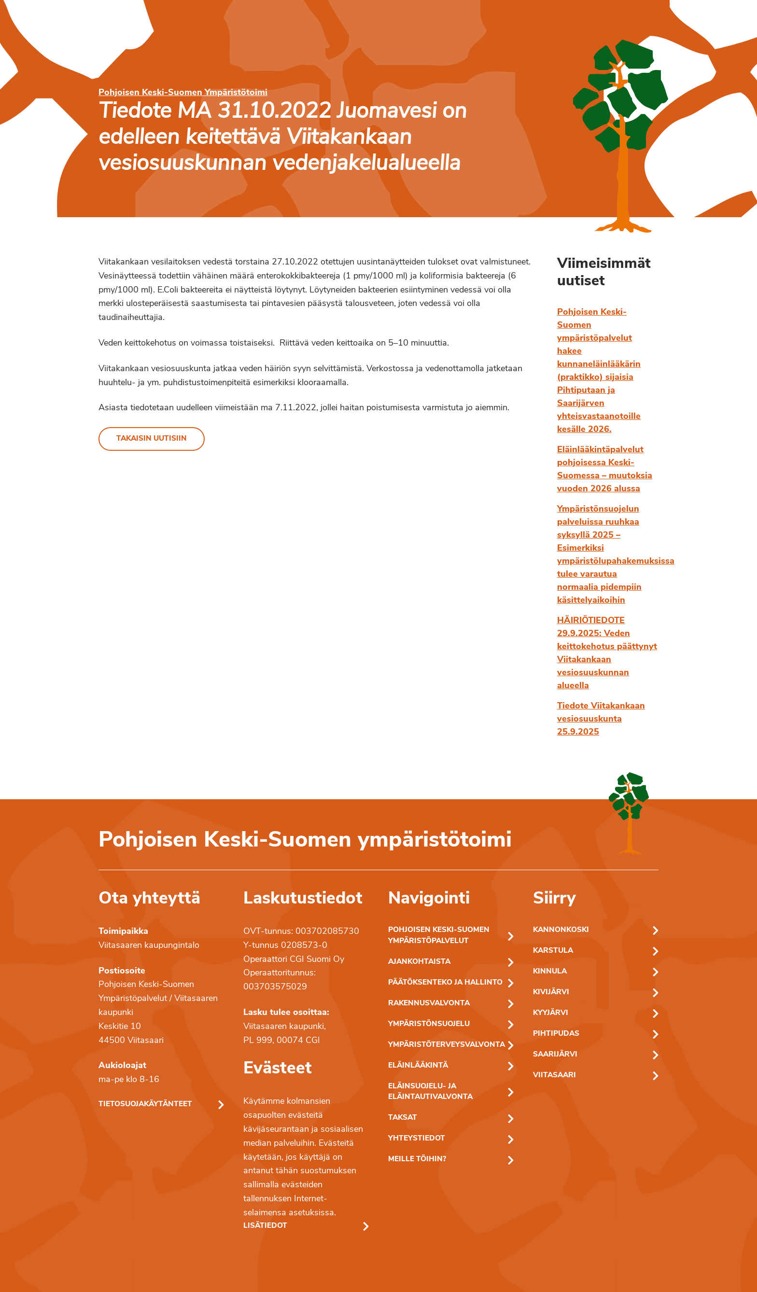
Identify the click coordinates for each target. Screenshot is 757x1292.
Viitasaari (554, 1075)
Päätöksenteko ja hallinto (445, 982)
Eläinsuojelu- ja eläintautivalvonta (430, 1092)
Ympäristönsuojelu (429, 1024)
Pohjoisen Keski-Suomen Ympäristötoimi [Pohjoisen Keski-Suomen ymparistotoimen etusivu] (182, 92)
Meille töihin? (417, 1159)
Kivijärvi (551, 992)
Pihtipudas (556, 1034)
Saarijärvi (555, 1054)
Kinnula (550, 971)
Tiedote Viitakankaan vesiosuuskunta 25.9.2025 (601, 719)
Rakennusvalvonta (429, 1003)
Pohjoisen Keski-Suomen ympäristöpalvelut (439, 936)
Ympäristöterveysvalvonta (446, 1045)
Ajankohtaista (419, 962)
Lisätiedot (265, 1226)
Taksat (402, 1118)
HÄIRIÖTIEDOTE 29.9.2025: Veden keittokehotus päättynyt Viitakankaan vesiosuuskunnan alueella (607, 653)
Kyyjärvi (550, 1013)
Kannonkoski (561, 930)
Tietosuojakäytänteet (145, 1104)
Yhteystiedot (416, 1138)
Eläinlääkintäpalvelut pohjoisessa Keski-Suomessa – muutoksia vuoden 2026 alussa (604, 469)
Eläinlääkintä (418, 1066)
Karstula (553, 951)
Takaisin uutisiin (151, 439)
